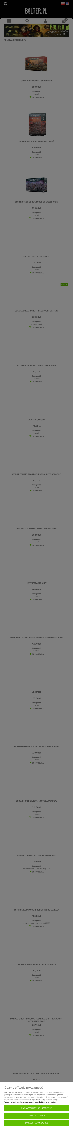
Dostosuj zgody (36, 1116)
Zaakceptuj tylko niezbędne (36, 1108)
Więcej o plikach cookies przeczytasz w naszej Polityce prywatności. (30, 1102)
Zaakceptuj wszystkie (36, 1123)
